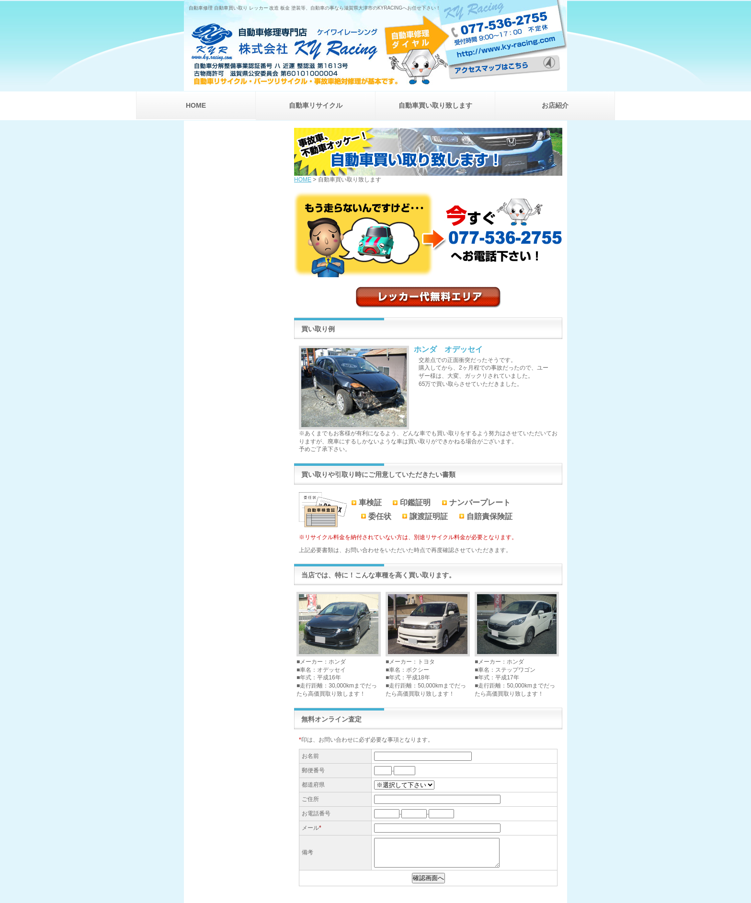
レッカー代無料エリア (428, 297)
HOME (196, 105)
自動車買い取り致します (435, 105)
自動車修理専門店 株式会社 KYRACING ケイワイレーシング (316, 48)
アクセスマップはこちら (507, 59)
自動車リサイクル (315, 105)
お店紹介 (555, 105)
